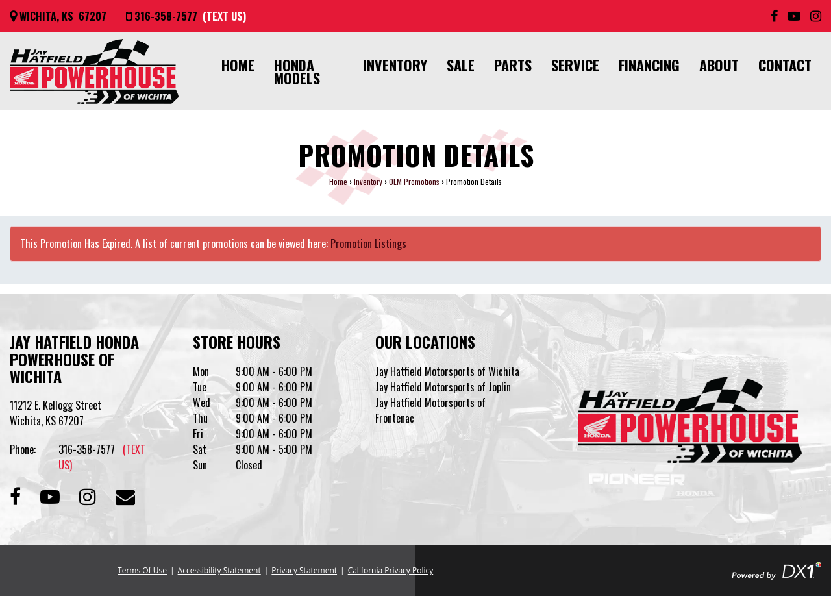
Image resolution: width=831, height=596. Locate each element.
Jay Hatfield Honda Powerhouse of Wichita (74, 359)
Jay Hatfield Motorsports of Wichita (447, 371)
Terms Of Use (142, 570)
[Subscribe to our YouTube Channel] (794, 16)
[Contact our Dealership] (125, 495)
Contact (785, 65)
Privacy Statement (304, 570)
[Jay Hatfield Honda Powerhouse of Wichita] (94, 71)
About (719, 65)
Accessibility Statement (219, 570)
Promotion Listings (368, 243)
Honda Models (297, 71)
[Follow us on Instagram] (815, 16)
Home (237, 65)
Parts (513, 65)
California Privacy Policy (391, 570)
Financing (649, 65)
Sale (461, 65)
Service (575, 65)
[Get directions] (58, 16)
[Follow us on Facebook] (774, 16)
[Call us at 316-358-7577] (186, 16)
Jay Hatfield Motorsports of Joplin (443, 387)
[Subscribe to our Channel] (50, 495)
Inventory (395, 65)
